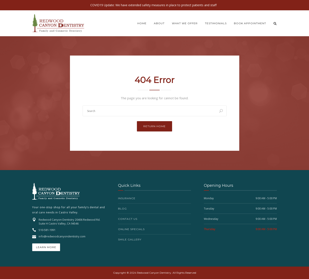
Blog (122, 208)
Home (142, 23)
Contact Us (127, 218)
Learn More (46, 247)
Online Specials (131, 229)
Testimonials (216, 23)
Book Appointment (250, 23)
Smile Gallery (129, 239)
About (159, 23)
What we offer (185, 23)
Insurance (126, 198)
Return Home (154, 126)
